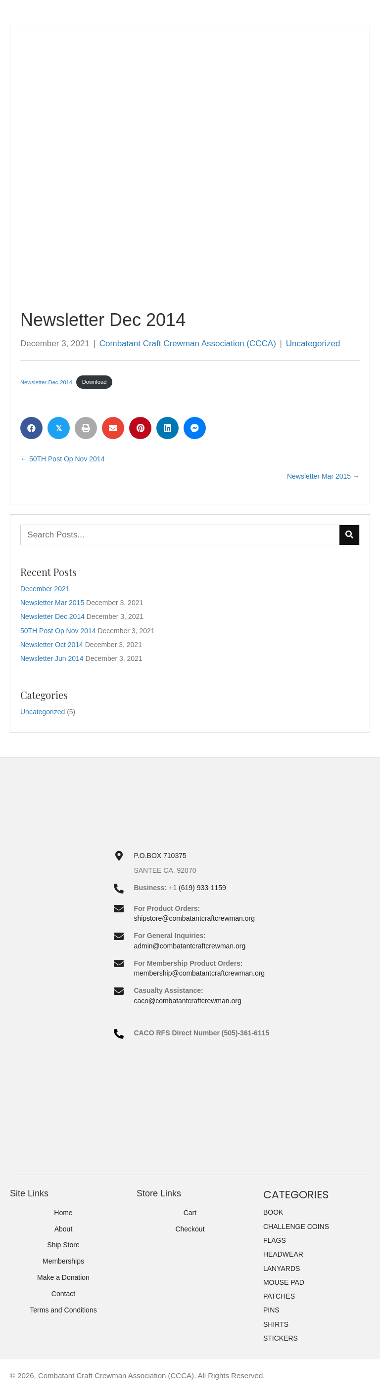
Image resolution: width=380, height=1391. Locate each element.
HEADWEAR (283, 1254)
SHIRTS (275, 1324)
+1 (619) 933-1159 (197, 888)
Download (94, 382)
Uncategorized (313, 343)
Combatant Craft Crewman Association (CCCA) (187, 343)
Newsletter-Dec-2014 (46, 382)
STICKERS (280, 1338)
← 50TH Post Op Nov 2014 (62, 459)
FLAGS (274, 1240)
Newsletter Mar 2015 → (323, 476)
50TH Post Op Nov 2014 (58, 631)
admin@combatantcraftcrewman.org (189, 946)
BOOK (273, 1212)
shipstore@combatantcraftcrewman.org (194, 918)
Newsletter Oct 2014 (51, 645)
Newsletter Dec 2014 (52, 616)
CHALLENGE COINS (296, 1226)
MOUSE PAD (283, 1282)
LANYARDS (281, 1268)
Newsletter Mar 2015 (52, 603)
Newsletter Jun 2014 (52, 658)
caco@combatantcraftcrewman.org (187, 1001)
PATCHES (279, 1296)
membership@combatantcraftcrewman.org (199, 973)
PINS (271, 1310)
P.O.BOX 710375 (160, 855)
